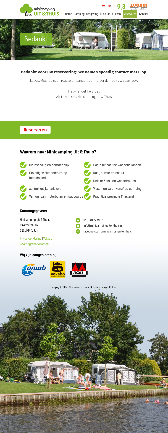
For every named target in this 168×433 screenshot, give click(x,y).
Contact (143, 14)
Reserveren (130, 14)
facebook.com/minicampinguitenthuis (104, 231)
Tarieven (116, 14)
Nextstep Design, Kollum (103, 287)
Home (68, 14)
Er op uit (105, 14)
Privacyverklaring (30, 238)
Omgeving (92, 14)
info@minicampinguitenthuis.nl (99, 226)
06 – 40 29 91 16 (89, 220)
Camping (79, 14)
